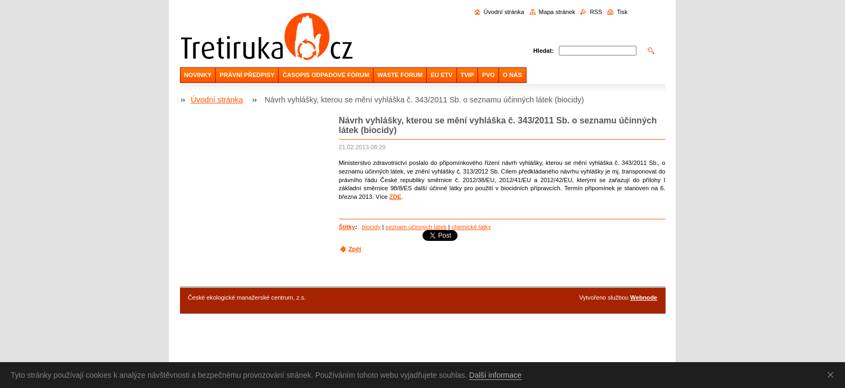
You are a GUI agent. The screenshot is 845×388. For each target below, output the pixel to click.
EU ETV (441, 75)
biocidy (371, 227)
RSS (596, 12)
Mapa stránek (557, 12)
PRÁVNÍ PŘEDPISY (246, 75)
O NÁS (512, 75)
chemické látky (471, 227)
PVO (488, 75)
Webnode (643, 297)
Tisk (622, 12)
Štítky (347, 227)
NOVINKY (198, 75)
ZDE (395, 196)
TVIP (467, 75)
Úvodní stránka (503, 12)
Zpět (355, 249)
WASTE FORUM (399, 75)
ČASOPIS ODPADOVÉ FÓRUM (325, 75)
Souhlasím (832, 374)
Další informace (495, 375)
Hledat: (544, 50)
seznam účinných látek (415, 227)
